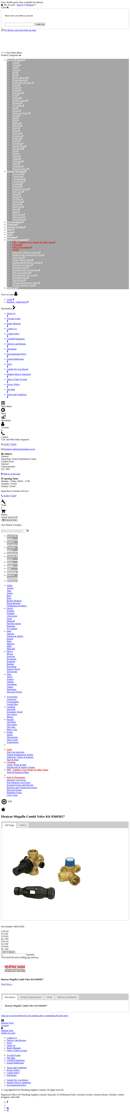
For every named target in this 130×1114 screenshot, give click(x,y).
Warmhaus (18, 166)
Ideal (15, 108)
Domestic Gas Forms (22, 265)
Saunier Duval (19, 146)
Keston (16, 116)
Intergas (16, 110)
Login (10, 299)
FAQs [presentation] (49, 997)
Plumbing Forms (20, 278)
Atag (15, 67)
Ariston (16, 65)
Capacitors (18, 176)
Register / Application (18, 302)
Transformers (19, 219)
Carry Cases (18, 257)
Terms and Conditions (17, 1067)
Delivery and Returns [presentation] (67, 997)
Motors (16, 194)
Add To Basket (8, 952)
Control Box (18, 181)
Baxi (15, 72)
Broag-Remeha (20, 80)
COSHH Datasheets (16, 1060)
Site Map (11, 1058)
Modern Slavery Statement (19, 1082)
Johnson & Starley (21, 113)
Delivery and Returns (16, 1040)
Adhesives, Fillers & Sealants (26, 252)
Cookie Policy (13, 1073)
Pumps (16, 209)
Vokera (16, 164)
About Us (11, 1045)
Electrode (17, 186)
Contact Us (12, 1038)
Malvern (17, 123)
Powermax (18, 136)
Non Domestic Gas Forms (24, 275)
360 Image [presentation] (9, 825)
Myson (16, 131)
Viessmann (18, 161)
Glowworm (18, 93)
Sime (15, 151)
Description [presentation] (10, 997)
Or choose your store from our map (20, 30)
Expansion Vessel (21, 189)
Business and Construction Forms (28, 255)
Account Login (13, 1055)
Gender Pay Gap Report (17, 1080)
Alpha (15, 62)
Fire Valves (18, 191)
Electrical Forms (20, 267)
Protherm (17, 138)
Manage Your (8, 1031)
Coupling (17, 184)
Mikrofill (17, 126)
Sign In (20, 5)
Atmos (16, 70)
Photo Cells (18, 207)
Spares (16, 212)
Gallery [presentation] (23, 825)
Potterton (17, 133)
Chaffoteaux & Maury (23, 83)
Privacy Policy (13, 1070)
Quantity (31, 954)
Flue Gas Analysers (21, 273)
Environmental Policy (16, 1085)
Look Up (40, 24)
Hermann (17, 103)
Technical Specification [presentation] (31, 997)
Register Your (7, 1024)
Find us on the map (11, 474)
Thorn (15, 153)
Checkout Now (9, 520)
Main (15, 121)
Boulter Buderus (20, 78)
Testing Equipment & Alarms (26, 283)
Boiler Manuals (14, 1048)
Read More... (7, 984)
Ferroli (16, 85)
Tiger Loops (18, 217)
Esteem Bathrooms (15, 1063)
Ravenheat (18, 143)
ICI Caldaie (18, 105)
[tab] (9, 825)
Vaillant (16, 159)
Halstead (17, 98)
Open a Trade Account (17, 1050)
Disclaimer (12, 1075)
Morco (16, 128)
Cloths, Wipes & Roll (22, 260)
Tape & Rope (19, 280)
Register (30, 5)
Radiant (16, 141)
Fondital (16, 90)
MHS (15, 118)
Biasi (15, 75)
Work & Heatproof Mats (24, 285)
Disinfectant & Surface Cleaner (27, 262)
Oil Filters (17, 199)
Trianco (16, 156)
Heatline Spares (20, 100)
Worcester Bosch (20, 169)
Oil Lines (17, 204)
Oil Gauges (18, 202)
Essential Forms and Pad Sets (26, 270)
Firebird (16, 88)
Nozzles (16, 197)
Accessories (18, 174)
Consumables (19, 179)
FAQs (9, 1043)
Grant (15, 95)
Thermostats (18, 214)
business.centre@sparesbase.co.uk (19, 449)
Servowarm (18, 148)
